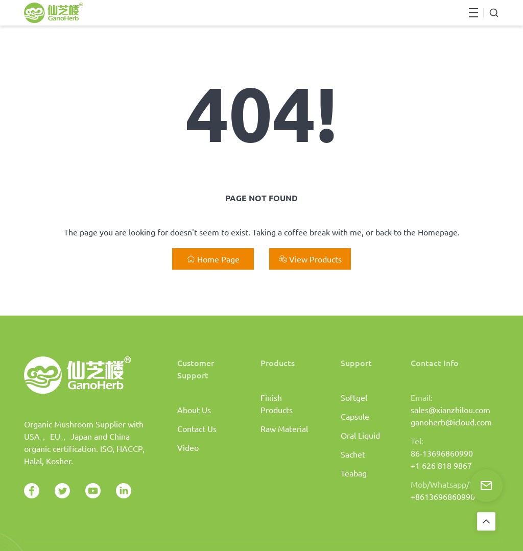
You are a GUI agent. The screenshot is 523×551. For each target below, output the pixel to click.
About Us (194, 409)
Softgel (354, 397)
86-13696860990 (442, 453)
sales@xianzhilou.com (450, 409)
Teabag (354, 473)
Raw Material (284, 428)
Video (188, 447)
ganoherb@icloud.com (451, 422)
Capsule (355, 416)
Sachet (353, 454)
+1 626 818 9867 (441, 465)
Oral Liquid (360, 435)
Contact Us (197, 428)
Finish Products (276, 403)
